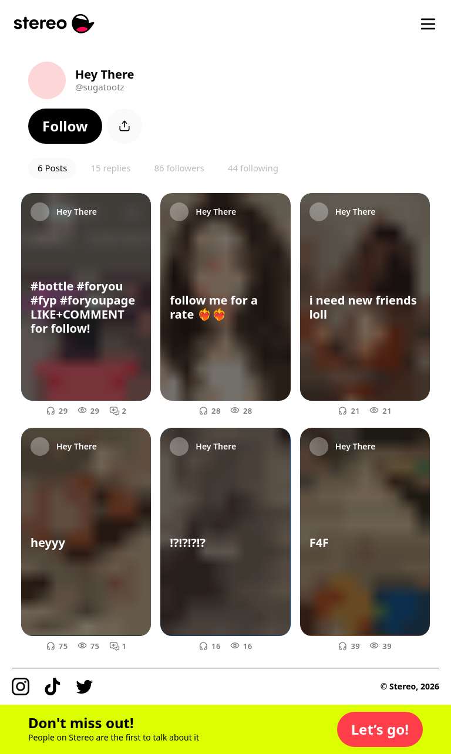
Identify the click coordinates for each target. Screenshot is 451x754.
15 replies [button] (110, 168)
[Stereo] (54, 23)
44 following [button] (253, 168)
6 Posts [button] (52, 168)
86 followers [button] (179, 168)
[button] (65, 126)
